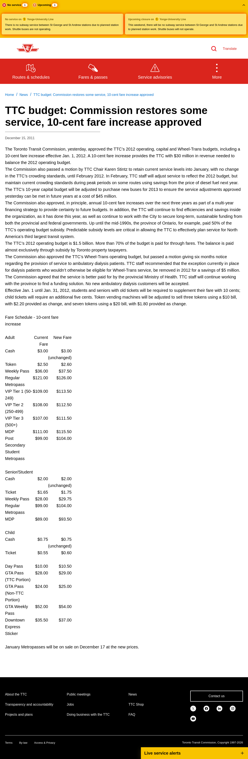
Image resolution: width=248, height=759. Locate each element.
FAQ (132, 714)
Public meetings (79, 694)
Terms (8, 742)
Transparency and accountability (29, 704)
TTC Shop (136, 704)
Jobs (70, 704)
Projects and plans (19, 714)
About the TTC (16, 694)
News (133, 694)
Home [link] (9, 95)
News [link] (24, 95)
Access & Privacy (44, 742)
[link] (193, 708)
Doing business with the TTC (88, 714)
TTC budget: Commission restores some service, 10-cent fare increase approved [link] (93, 95)
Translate (230, 48)
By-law (23, 742)
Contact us (216, 696)
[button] (124, 19)
